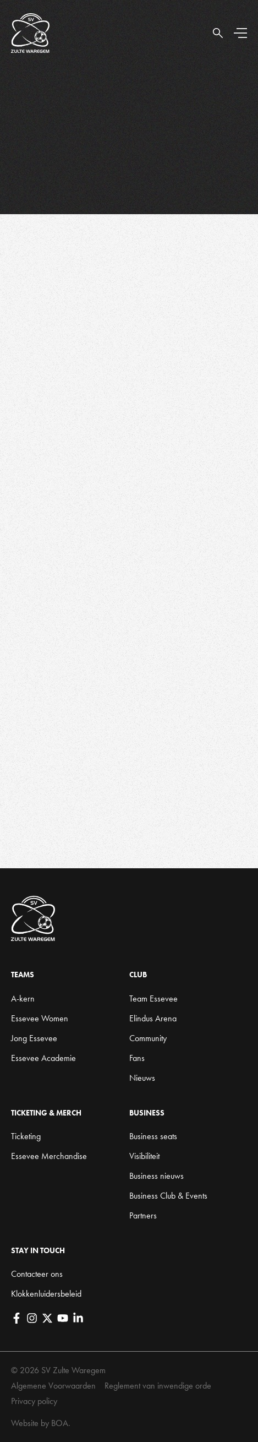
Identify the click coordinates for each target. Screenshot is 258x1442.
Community (148, 1038)
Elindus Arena (153, 1018)
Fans (137, 1058)
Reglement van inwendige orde (158, 1385)
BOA (59, 1423)
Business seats (153, 1136)
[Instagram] (31, 1318)
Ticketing (26, 1136)
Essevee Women (39, 1018)
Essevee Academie (43, 1058)
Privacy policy (34, 1401)
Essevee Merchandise (49, 1156)
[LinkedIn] (78, 1318)
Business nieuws (156, 1176)
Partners (143, 1215)
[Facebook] (16, 1318)
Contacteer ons (37, 1274)
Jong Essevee (34, 1038)
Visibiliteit (144, 1156)
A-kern (23, 998)
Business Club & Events (168, 1195)
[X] (47, 1318)
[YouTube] (62, 1318)
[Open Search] (218, 33)
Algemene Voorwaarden (53, 1385)
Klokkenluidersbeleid (46, 1293)
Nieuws (142, 1078)
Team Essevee (153, 998)
